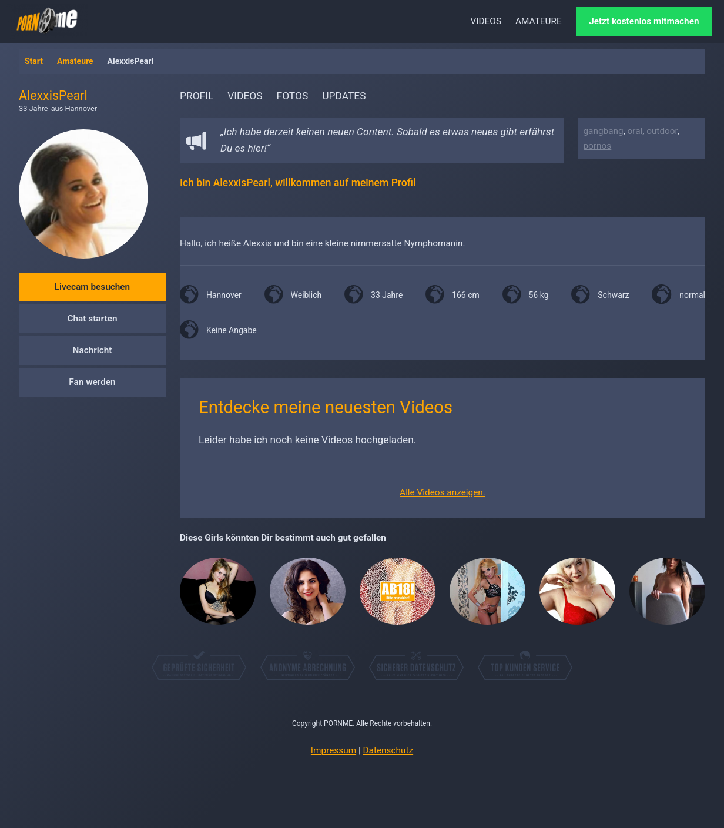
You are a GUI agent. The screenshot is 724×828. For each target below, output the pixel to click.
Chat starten (92, 318)
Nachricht (92, 350)
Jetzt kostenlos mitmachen (644, 21)
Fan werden (92, 382)
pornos (598, 145)
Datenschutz (388, 750)
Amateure (75, 61)
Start (34, 61)
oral (635, 131)
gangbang (604, 131)
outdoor (662, 131)
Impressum (333, 750)
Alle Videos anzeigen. (442, 492)
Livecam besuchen (92, 286)
